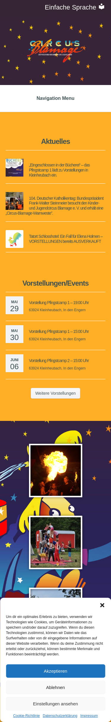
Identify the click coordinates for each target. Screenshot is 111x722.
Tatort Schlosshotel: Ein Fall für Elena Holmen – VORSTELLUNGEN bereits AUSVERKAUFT (65, 239)
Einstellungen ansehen (55, 703)
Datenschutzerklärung (60, 716)
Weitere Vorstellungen (55, 393)
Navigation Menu (55, 98)
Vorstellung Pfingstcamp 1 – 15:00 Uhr (59, 331)
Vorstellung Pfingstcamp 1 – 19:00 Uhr (59, 302)
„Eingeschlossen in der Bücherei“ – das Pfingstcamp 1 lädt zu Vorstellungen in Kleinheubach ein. (59, 170)
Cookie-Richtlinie (26, 716)
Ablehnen (55, 687)
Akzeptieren (55, 671)
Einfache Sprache (75, 7)
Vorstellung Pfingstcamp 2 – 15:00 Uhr (59, 360)
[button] (102, 605)
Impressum (89, 716)
